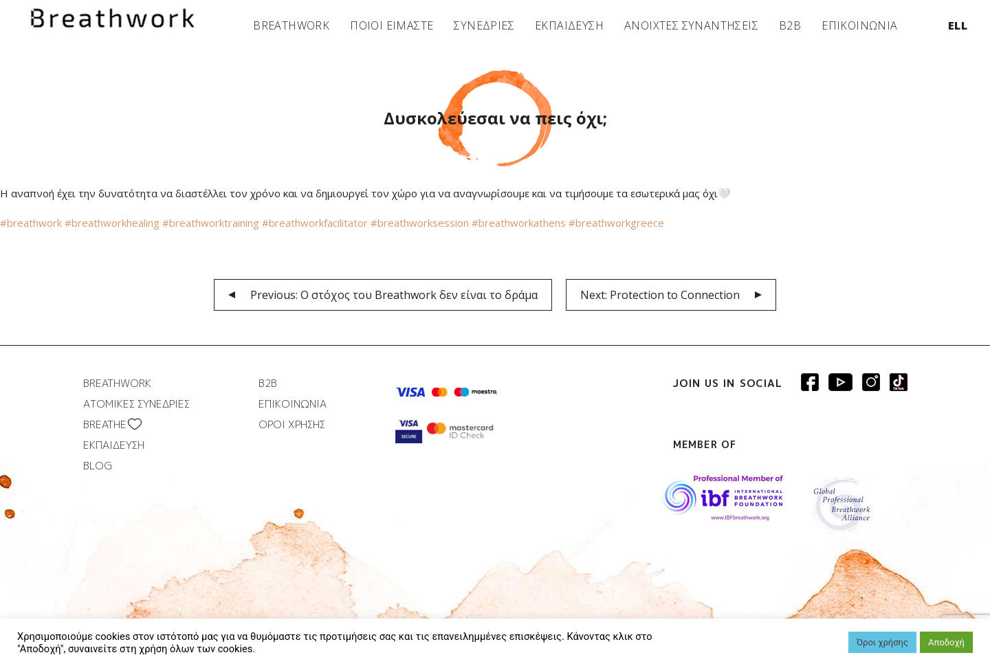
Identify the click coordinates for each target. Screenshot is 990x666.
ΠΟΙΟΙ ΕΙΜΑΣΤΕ (391, 25)
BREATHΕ (104, 424)
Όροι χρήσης (882, 642)
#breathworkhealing (112, 223)
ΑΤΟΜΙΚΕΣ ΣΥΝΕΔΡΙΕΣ (136, 404)
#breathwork (31, 223)
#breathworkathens (520, 223)
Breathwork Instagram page (871, 382)
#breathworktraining (212, 223)
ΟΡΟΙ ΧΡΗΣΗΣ (291, 424)
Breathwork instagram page (899, 382)
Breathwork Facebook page (810, 382)
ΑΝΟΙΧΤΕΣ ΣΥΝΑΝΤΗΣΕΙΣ (691, 25)
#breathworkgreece (616, 223)
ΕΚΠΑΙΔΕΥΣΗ (569, 25)
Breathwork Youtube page (840, 382)
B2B (790, 25)
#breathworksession (421, 223)
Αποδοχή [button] (946, 642)
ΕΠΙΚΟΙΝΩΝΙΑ (859, 25)
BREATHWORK (291, 25)
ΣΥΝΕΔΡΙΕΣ (484, 25)
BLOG (97, 465)
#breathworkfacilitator (316, 223)
